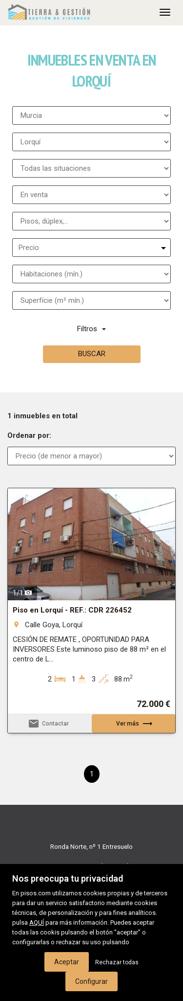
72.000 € (153, 704)
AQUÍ (36, 922)
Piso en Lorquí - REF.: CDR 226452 (72, 610)
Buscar (91, 353)
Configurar (91, 981)
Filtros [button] (91, 328)
